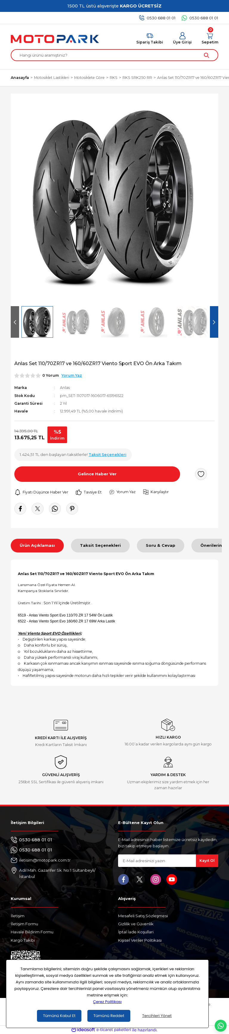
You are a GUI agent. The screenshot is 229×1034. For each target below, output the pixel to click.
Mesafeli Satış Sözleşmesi (143, 915)
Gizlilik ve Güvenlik (136, 923)
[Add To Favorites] (201, 474)
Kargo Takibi (23, 940)
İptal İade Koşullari (136, 931)
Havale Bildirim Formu (32, 931)
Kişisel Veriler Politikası (140, 940)
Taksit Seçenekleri (100, 545)
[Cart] (210, 38)
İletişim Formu (24, 923)
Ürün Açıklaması (37, 545)
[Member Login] (182, 38)
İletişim (17, 915)
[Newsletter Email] (168, 860)
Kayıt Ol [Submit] (207, 860)
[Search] (114, 55)
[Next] (214, 322)
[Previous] (15, 322)
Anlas (65, 387)
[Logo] (55, 39)
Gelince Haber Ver (97, 473)
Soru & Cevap (160, 545)
